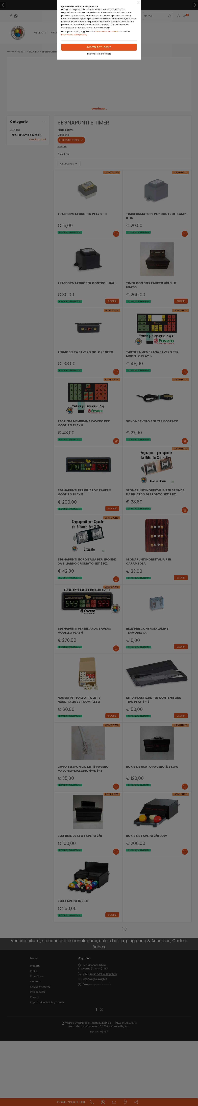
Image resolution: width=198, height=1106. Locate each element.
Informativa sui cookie (106, 31)
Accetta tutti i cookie (99, 47)
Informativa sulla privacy (74, 34)
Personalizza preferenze (99, 53)
